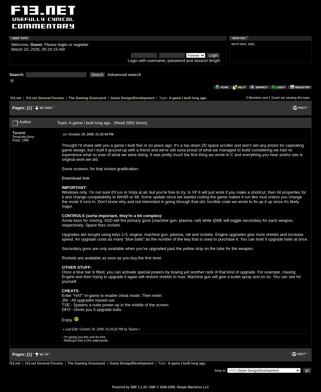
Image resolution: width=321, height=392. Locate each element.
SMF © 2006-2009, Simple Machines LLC (179, 387)
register (80, 44)
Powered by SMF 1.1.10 (129, 387)
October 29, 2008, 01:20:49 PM (88, 134)
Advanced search (124, 74)
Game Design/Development (133, 98)
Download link (75, 178)
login (63, 44)
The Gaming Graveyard (87, 98)
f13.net (15, 98)
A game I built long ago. (188, 98)
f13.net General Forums (45, 98)
